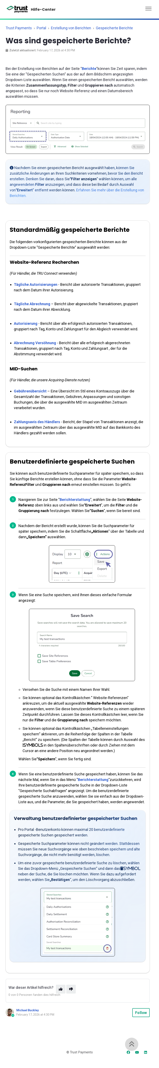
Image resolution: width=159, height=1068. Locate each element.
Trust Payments (19, 28)
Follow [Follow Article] (141, 1012)
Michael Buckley (27, 1010)
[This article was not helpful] (71, 989)
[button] (148, 7)
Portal (41, 28)
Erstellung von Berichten (71, 28)
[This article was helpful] (60, 989)
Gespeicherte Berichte (114, 28)
